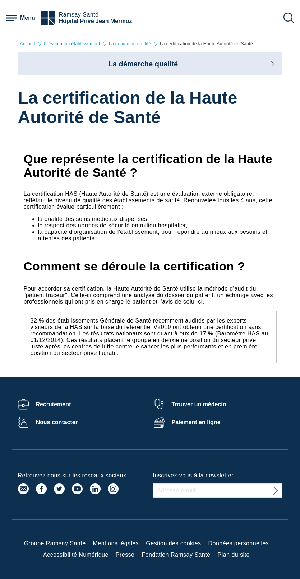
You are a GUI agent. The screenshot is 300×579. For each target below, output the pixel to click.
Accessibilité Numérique (76, 555)
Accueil (27, 44)
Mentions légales (116, 543)
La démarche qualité (130, 44)
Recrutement (53, 404)
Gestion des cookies (173, 543)
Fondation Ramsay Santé (176, 555)
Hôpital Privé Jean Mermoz (95, 21)
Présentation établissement (72, 44)
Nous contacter (57, 422)
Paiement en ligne (196, 422)
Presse (125, 555)
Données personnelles (238, 543)
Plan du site (234, 555)
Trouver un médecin (199, 404)
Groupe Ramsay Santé (55, 543)
